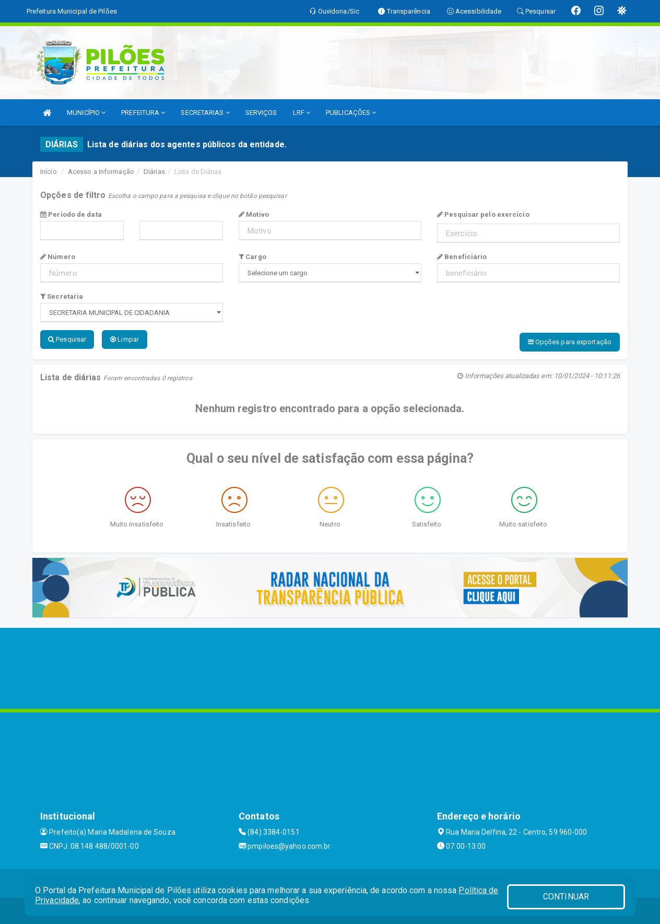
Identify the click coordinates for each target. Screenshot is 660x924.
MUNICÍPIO (86, 112)
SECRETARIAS (205, 112)
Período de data (71, 214)
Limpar (124, 339)
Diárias (154, 172)
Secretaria (61, 296)
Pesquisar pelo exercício (483, 214)
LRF (302, 112)
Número (57, 257)
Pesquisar (67, 339)
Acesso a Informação (101, 172)
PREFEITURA (143, 112)
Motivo (254, 214)
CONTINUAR (566, 897)
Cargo (252, 257)
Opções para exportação (569, 342)
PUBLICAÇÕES (351, 112)
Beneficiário (462, 257)
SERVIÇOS (261, 112)
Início (48, 172)
